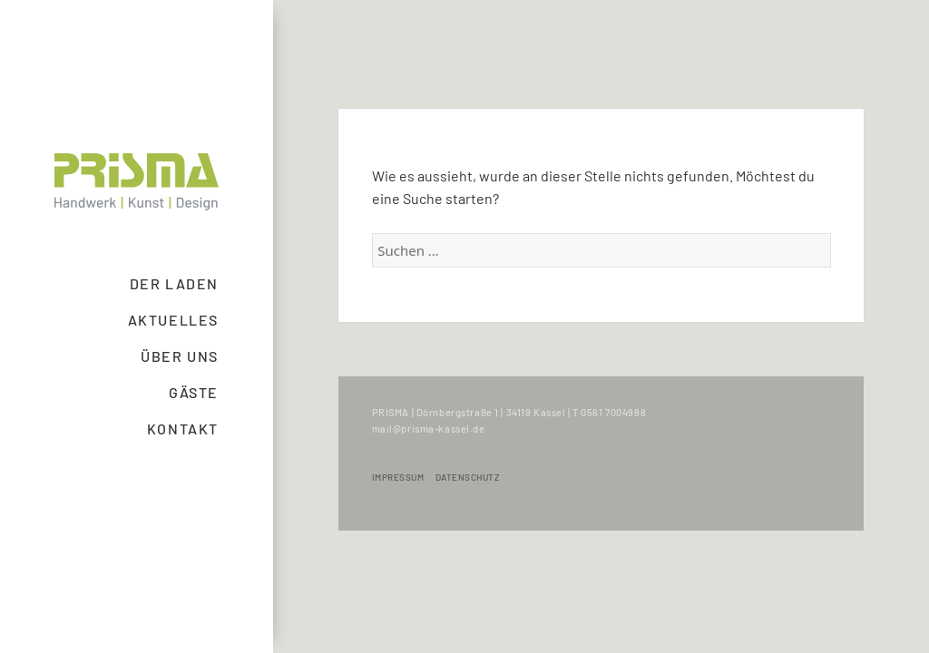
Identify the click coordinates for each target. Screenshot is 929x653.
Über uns (180, 356)
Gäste (194, 392)
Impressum (398, 477)
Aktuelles (173, 319)
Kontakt (183, 428)
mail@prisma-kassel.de (428, 428)
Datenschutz (468, 477)
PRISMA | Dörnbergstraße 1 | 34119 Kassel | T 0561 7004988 (509, 412)
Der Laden (174, 283)
